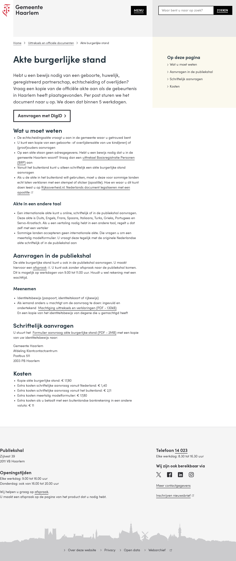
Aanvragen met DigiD (42, 115)
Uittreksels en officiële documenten (51, 43)
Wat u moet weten (183, 65)
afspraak (41, 268)
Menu (139, 11)
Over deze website (82, 550)
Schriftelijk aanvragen (186, 79)
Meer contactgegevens (173, 486)
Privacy (109, 550)
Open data (132, 550)
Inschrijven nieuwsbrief (175, 496)
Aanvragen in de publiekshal (191, 72)
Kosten (175, 86)
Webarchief (158, 550)
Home (17, 43)
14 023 (181, 450)
